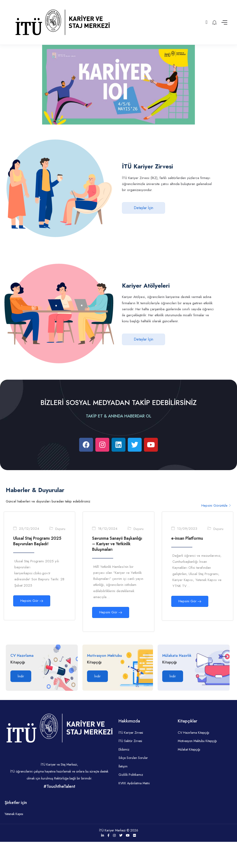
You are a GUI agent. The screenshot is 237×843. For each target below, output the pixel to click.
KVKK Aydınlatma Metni (134, 784)
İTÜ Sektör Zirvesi (130, 742)
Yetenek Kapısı (14, 815)
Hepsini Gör (32, 601)
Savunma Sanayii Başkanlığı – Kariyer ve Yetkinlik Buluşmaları (117, 544)
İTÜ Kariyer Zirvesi (130, 733)
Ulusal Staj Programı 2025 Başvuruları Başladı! (37, 541)
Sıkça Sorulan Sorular (133, 759)
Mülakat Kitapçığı (189, 750)
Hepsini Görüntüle (216, 505)
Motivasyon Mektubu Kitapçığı (197, 742)
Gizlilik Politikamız (130, 775)
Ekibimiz (123, 750)
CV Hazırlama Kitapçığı (193, 733)
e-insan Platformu (187, 539)
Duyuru (60, 529)
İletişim (123, 767)
